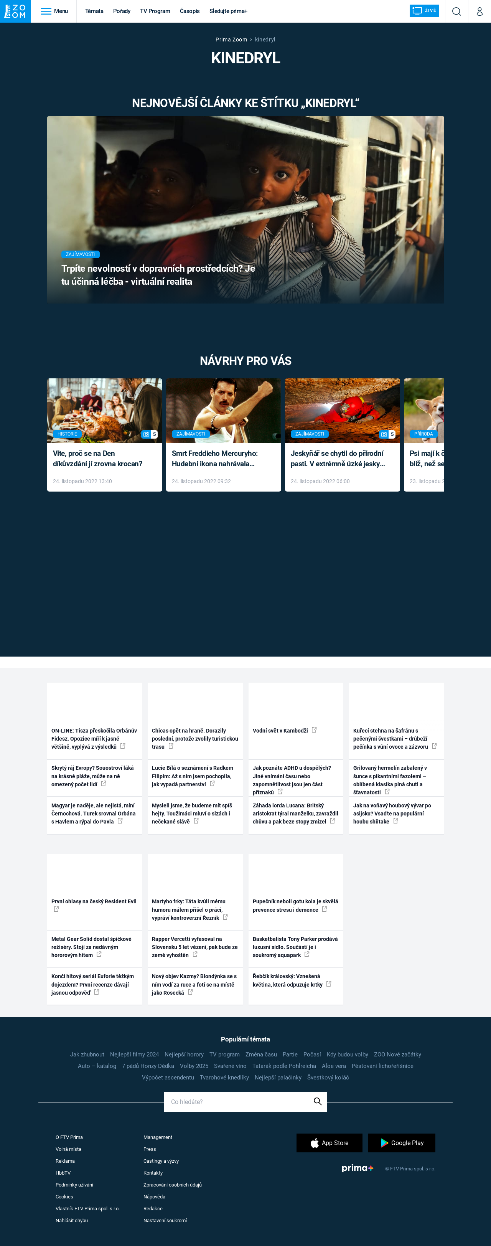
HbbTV (63, 1173)
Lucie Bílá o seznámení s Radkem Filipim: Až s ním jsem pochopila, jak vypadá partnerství (192, 776)
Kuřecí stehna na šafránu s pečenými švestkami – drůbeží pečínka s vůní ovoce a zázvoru (395, 739)
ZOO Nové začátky (397, 1054)
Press (149, 1149)
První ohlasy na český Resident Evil (94, 904)
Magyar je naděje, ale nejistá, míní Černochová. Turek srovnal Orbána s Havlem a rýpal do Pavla (93, 813)
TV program (224, 1054)
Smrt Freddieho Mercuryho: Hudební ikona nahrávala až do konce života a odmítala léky (218, 459)
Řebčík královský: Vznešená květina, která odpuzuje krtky (292, 980)
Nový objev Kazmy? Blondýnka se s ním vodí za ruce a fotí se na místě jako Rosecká (194, 984)
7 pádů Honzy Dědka (148, 1066)
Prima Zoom (231, 39)
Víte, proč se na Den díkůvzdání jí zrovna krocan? (97, 458)
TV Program (155, 11)
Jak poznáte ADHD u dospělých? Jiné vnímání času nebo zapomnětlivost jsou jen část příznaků (292, 780)
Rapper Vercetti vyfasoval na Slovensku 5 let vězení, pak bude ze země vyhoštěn (195, 947)
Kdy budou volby (347, 1054)
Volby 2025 (194, 1066)
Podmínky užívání (74, 1185)
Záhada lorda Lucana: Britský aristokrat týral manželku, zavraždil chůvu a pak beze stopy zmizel (295, 813)
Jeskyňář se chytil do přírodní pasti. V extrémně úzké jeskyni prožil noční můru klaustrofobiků (338, 459)
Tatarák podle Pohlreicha (284, 1066)
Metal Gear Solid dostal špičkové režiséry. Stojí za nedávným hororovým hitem (91, 947)
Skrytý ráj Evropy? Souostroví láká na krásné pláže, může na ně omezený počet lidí (92, 776)
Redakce (153, 1208)
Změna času (261, 1054)
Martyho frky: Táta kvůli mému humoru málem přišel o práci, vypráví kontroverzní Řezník (190, 909)
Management (157, 1137)
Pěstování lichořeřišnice (383, 1066)
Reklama (65, 1161)
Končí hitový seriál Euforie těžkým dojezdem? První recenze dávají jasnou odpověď (92, 984)
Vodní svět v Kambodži (285, 730)
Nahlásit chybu (72, 1220)
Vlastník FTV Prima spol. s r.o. (88, 1208)
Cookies (64, 1197)
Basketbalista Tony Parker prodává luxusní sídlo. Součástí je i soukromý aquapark (295, 947)
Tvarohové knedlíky (224, 1077)
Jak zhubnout (87, 1054)
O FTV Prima (69, 1137)
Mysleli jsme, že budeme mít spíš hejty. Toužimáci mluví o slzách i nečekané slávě (192, 813)
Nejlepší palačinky (278, 1077)
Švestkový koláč (328, 1077)
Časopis (190, 11)
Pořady (121, 11)
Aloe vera (334, 1066)
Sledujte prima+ (228, 11)
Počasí (312, 1054)
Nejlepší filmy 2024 (134, 1054)
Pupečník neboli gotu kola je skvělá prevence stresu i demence (295, 905)
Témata (94, 11)
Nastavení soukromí (165, 1220)
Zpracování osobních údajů (172, 1185)
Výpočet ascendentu (168, 1077)
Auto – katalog (97, 1066)
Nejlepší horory (184, 1054)
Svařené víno (230, 1066)
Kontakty (153, 1173)
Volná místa (68, 1149)
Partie (290, 1054)
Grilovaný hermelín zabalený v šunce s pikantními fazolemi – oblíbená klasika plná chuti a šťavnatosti (390, 780)
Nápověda (154, 1197)
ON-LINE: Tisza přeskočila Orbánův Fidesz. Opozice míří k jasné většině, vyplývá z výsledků (94, 739)
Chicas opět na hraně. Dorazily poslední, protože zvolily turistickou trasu (195, 739)
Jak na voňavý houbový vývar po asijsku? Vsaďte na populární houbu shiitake (392, 813)
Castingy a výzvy (161, 1161)
